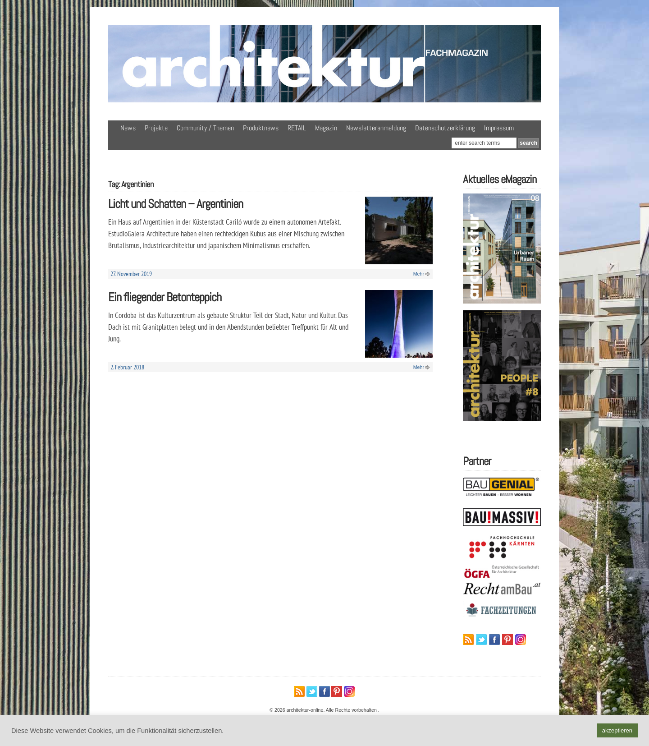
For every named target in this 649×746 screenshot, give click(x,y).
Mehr (418, 273)
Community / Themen (205, 128)
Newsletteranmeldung (376, 128)
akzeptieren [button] (617, 730)
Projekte (156, 128)
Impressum (499, 128)
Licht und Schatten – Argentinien (175, 204)
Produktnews (261, 128)
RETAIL (297, 128)
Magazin (326, 128)
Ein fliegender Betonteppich (164, 297)
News (128, 128)
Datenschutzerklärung (445, 128)
